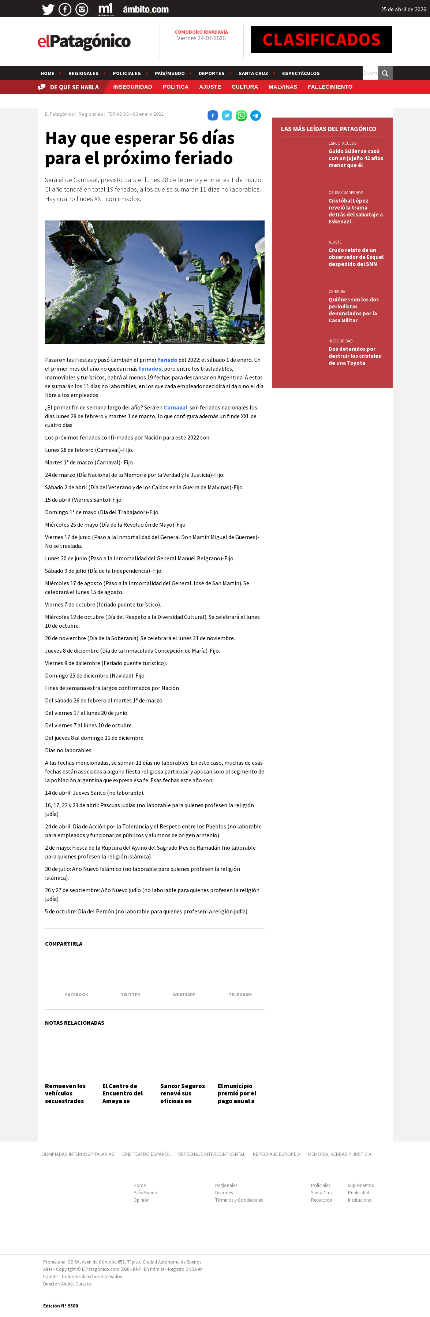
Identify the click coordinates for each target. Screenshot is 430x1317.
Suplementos (361, 1185)
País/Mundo (170, 73)
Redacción (321, 1200)
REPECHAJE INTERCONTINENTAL (211, 1154)
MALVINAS (283, 87)
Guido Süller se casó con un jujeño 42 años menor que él (356, 158)
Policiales (127, 73)
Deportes (212, 73)
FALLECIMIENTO (330, 87)
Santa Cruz (253, 73)
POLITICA (176, 87)
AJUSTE (210, 87)
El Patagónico (59, 114)
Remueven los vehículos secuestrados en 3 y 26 (65, 1097)
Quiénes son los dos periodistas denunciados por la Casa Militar (354, 310)
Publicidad (358, 1193)
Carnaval (175, 407)
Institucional (360, 1200)
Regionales (83, 73)
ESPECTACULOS (342, 143)
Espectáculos (301, 73)
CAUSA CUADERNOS (346, 192)
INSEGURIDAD (132, 87)
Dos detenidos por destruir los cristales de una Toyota (355, 355)
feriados (150, 368)
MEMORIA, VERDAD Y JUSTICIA (339, 1154)
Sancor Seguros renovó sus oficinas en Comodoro (182, 1097)
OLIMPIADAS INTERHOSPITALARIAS (78, 1154)
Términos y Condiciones (239, 1200)
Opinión (142, 1200)
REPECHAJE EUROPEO (276, 1154)
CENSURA (337, 291)
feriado (167, 359)
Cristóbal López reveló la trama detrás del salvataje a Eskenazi (356, 211)
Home (48, 73)
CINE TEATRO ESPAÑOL (146, 1154)
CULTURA (245, 87)
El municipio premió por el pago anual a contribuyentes (240, 1097)
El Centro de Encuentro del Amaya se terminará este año (124, 1101)
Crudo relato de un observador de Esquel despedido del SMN (356, 256)
